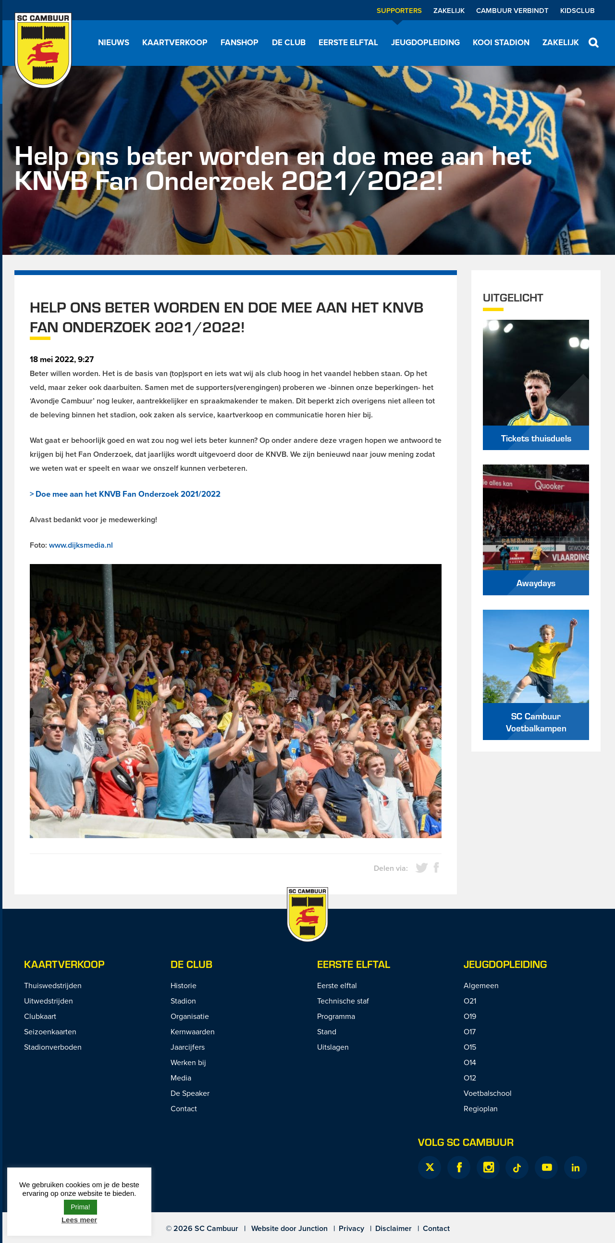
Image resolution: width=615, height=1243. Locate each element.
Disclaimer (393, 1228)
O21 (470, 1000)
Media (181, 1077)
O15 (470, 1047)
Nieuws (113, 42)
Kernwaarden (193, 1031)
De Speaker (190, 1093)
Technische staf (343, 1000)
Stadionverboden (53, 1047)
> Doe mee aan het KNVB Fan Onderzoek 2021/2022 (125, 494)
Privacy (351, 1228)
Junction (313, 1228)
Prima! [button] (80, 1207)
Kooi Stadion (501, 42)
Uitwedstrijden (48, 1000)
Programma (336, 1016)
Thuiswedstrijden (53, 985)
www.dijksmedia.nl (81, 545)
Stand (326, 1031)
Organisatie (190, 1016)
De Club (289, 42)
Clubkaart (40, 1016)
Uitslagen (333, 1047)
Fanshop (239, 42)
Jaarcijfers (188, 1047)
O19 (470, 1016)
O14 (470, 1062)
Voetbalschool (488, 1093)
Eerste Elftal (353, 964)
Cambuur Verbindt (512, 10)
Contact (184, 1108)
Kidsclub (577, 10)
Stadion (183, 1000)
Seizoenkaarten (50, 1031)
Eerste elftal (348, 42)
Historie (184, 985)
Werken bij (188, 1062)
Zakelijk (449, 10)
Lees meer (79, 1220)
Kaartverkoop (175, 42)
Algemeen (481, 985)
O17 (470, 1031)
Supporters (399, 10)
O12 (470, 1077)
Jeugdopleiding (425, 42)
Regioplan (481, 1108)
